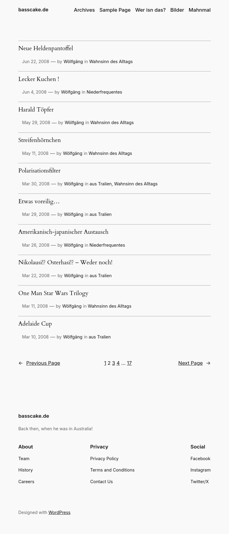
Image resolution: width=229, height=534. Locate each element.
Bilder (177, 10)
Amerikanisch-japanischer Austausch (63, 232)
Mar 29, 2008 (35, 214)
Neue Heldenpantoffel (45, 48)
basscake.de (33, 10)
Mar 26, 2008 (35, 245)
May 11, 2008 (35, 153)
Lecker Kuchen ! (38, 79)
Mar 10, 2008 (35, 336)
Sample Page (115, 10)
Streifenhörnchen (39, 140)
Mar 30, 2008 (35, 183)
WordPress (59, 512)
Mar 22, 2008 (35, 275)
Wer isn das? (150, 10)
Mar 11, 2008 (35, 306)
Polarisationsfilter (39, 171)
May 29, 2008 (36, 122)
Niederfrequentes (104, 91)
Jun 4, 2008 (34, 91)
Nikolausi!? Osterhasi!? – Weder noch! (65, 263)
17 (129, 363)
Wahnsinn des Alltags (111, 61)
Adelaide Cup (35, 324)
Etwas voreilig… (39, 202)
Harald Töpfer (35, 110)
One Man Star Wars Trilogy (53, 293)
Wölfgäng (73, 61)
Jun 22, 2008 (35, 61)
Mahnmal (200, 10)
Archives (84, 10)
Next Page (194, 363)
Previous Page (39, 363)
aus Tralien (100, 183)
